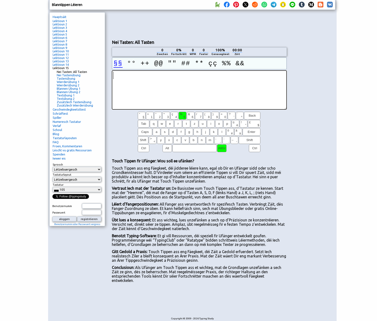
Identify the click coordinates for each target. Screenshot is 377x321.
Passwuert (58, 212)
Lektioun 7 (60, 41)
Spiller (57, 117)
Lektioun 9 (60, 47)
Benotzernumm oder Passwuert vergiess (77, 224)
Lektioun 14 (61, 64)
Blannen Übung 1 (68, 88)
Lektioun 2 (60, 24)
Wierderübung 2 (68, 85)
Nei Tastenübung (69, 75)
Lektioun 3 (60, 27)
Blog (56, 134)
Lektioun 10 (61, 51)
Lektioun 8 (60, 44)
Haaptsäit (59, 16)
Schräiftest (60, 113)
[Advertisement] (199, 24)
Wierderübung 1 (68, 81)
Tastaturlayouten (65, 138)
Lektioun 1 (60, 21)
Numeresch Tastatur (67, 121)
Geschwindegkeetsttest (69, 109)
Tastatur (58, 184)
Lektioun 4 (60, 31)
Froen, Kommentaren (67, 146)
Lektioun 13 (61, 61)
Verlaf (57, 125)
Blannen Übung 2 (68, 92)
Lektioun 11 (61, 54)
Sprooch (58, 164)
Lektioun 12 (61, 57)
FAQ (56, 142)
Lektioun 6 (60, 37)
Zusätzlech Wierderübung (75, 105)
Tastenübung (66, 78)
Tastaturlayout (62, 174)
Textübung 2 (66, 98)
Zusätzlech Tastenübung (74, 102)
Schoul (57, 129)
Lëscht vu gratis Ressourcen (72, 150)
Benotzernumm (62, 206)
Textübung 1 (66, 95)
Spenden (59, 154)
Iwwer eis (59, 158)
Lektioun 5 (60, 34)
